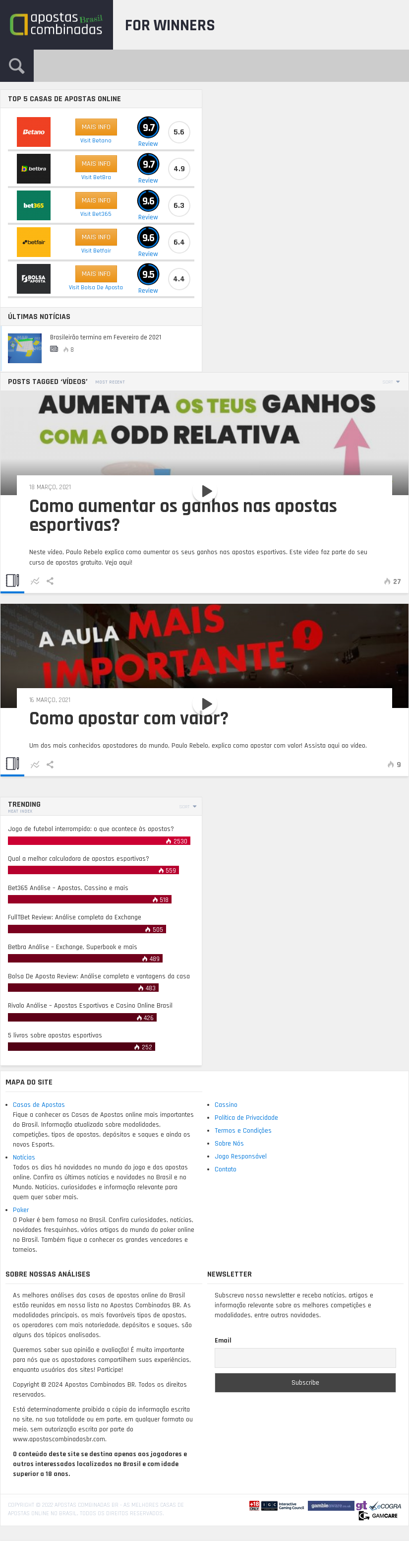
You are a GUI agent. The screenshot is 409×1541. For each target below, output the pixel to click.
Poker (21, 1210)
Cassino (226, 1104)
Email (223, 1340)
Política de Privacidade (246, 1117)
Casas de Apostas (39, 1104)
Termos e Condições (243, 1130)
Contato (225, 1169)
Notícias (24, 1157)
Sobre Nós (229, 1143)
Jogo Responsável (241, 1156)
